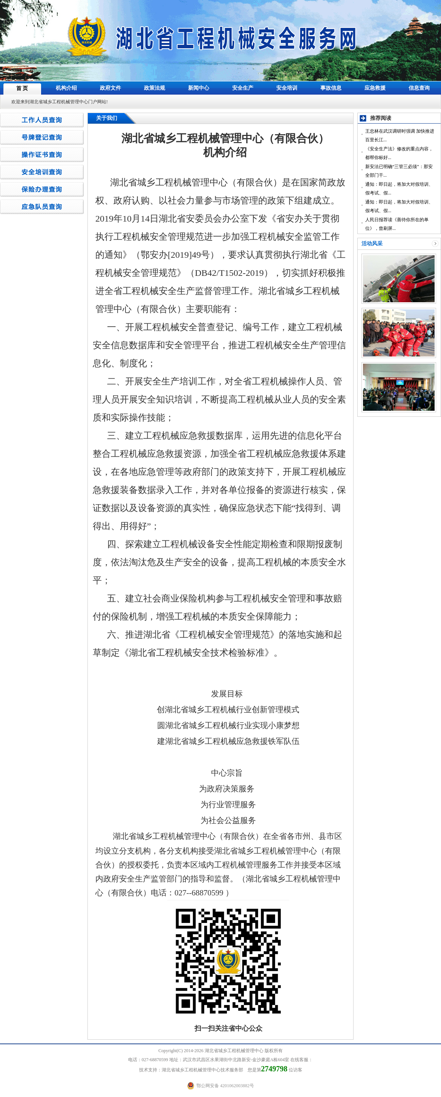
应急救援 (375, 88)
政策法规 (154, 88)
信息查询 (419, 88)
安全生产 (242, 88)
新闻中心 (198, 88)
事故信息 (330, 88)
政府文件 (110, 88)
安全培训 (286, 88)
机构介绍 (66, 88)
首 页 (22, 88)
